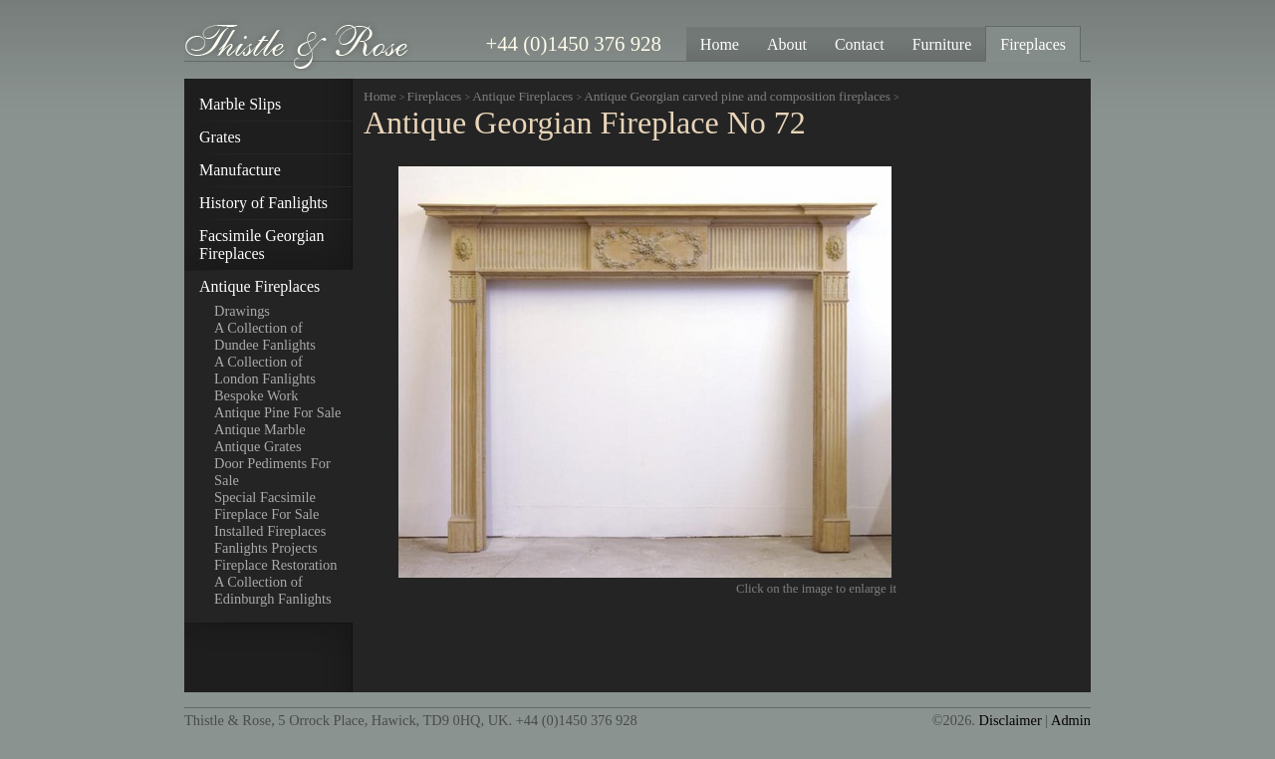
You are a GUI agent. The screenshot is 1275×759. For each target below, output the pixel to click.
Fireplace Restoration (275, 565)
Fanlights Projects (266, 548)
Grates (220, 136)
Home (380, 96)
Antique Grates (258, 446)
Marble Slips (240, 104)
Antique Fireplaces (259, 286)
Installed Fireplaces (270, 531)
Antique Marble (260, 429)
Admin (1071, 720)
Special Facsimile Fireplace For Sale (267, 505)
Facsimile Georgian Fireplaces (261, 244)
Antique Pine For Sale (278, 412)
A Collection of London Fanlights (265, 370)
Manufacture (240, 169)
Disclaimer (1010, 720)
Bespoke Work (256, 395)
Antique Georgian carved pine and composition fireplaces (738, 96)
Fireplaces (434, 96)
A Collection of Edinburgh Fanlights (273, 590)
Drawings (242, 311)
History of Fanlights (263, 202)
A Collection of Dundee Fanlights (265, 336)
